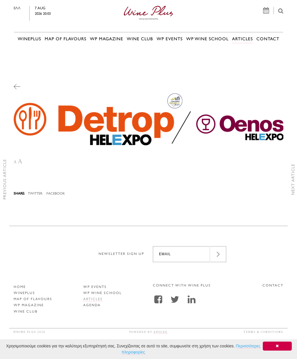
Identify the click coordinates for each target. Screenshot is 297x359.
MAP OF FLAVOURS (65, 39)
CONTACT (267, 39)
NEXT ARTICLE (293, 179)
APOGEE (160, 331)
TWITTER (35, 194)
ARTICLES (242, 39)
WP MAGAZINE (106, 39)
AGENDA (92, 305)
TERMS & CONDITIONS (263, 331)
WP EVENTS (170, 39)
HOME (20, 287)
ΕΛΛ (25, 8)
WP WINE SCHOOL (207, 39)
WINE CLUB (140, 39)
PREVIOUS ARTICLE (5, 179)
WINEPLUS (29, 39)
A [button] (15, 162)
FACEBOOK (55, 194)
